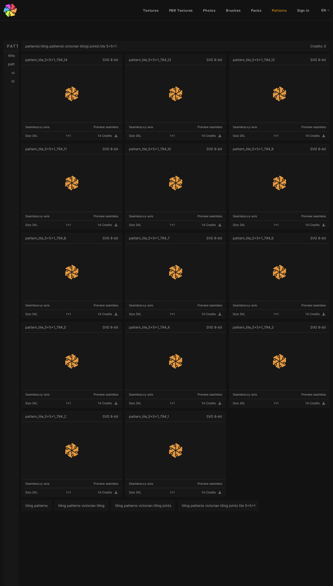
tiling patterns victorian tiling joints (203, 505)
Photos (209, 10)
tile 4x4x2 (46, 143)
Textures (151, 10)
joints (44, 99)
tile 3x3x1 (46, 116)
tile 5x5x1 (46, 169)
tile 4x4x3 (46, 151)
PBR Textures (181, 10)
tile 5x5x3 (46, 186)
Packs (256, 10)
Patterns (279, 10)
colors (44, 90)
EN (325, 10)
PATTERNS (19, 46)
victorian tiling (42, 64)
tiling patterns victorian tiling (141, 505)
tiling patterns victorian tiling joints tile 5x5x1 (278, 505)
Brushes (233, 10)
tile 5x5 (46, 160)
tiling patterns (41, 55)
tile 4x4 (46, 125)
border (44, 81)
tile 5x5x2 (46, 177)
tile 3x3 (46, 108)
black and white (44, 73)
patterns (92, 46)
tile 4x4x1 (46, 134)
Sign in (303, 10)
